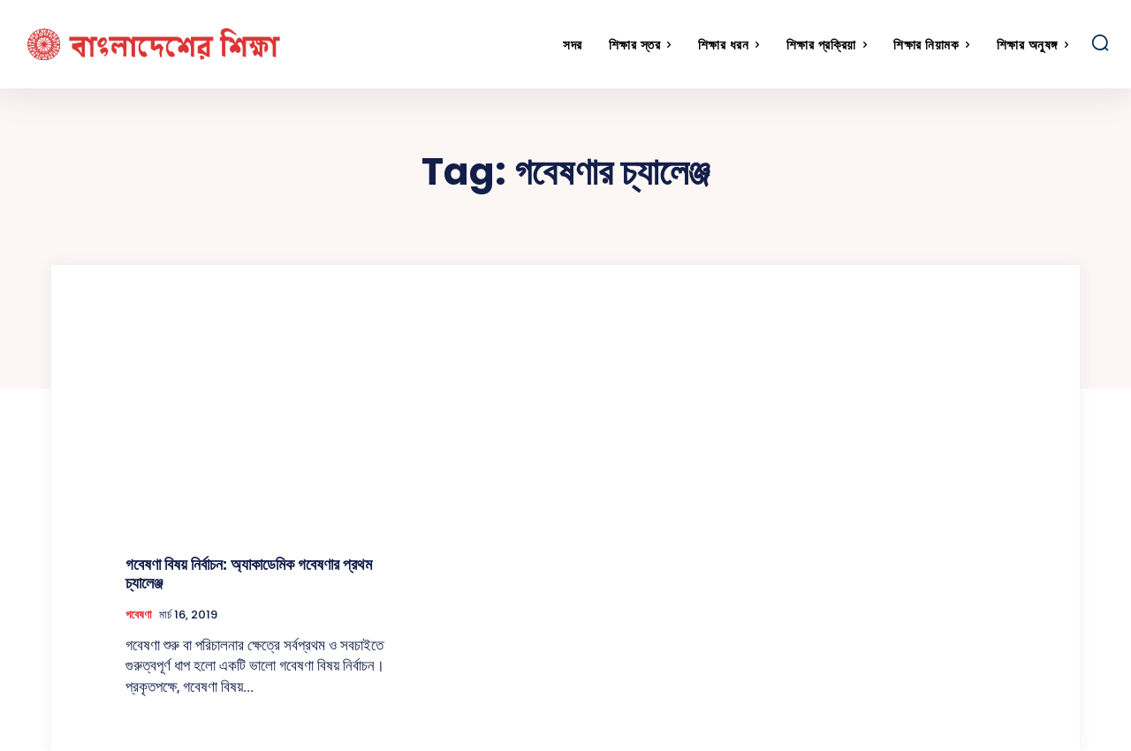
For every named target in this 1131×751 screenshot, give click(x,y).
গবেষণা (138, 615)
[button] (1100, 42)
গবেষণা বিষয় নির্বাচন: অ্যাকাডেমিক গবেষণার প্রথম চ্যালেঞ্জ (248, 574)
